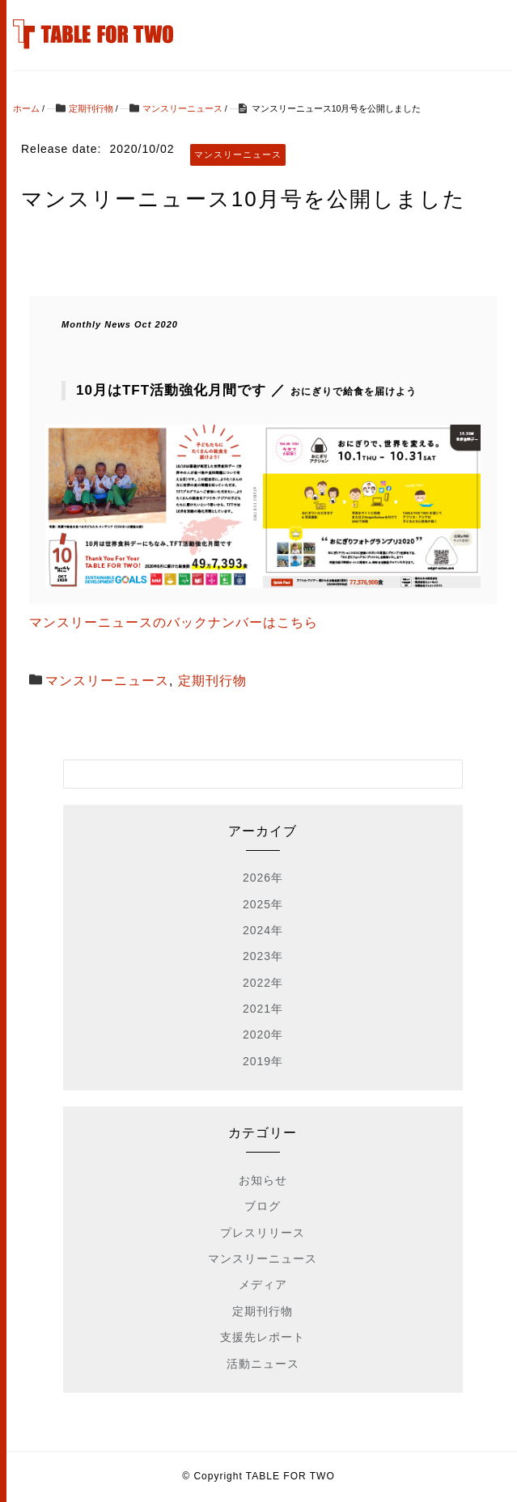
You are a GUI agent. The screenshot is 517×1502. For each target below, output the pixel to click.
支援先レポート (262, 1337)
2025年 (263, 904)
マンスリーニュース (107, 681)
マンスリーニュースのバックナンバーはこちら (173, 622)
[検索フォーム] (247, 774)
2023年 (263, 956)
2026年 (263, 877)
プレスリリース (262, 1232)
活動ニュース (263, 1363)
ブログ (262, 1205)
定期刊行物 (212, 681)
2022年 (263, 982)
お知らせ (263, 1180)
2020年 (263, 1034)
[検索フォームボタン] (448, 774)
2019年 (263, 1061)
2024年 (263, 930)
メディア (263, 1284)
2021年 (263, 1008)
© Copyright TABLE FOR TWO (258, 1476)
